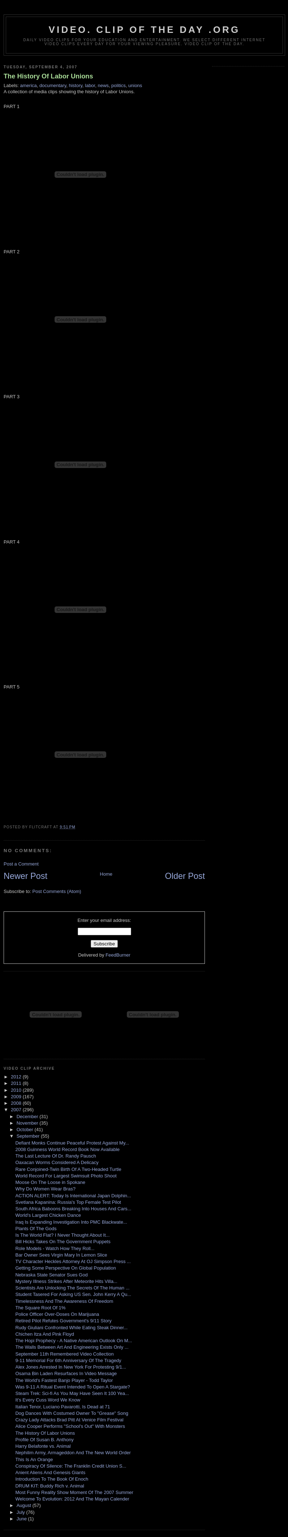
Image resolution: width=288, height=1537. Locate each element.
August (25, 1505)
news (103, 85)
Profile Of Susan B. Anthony (44, 1439)
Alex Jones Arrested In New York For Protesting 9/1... (70, 1367)
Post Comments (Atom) (57, 891)
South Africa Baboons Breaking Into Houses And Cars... (73, 1208)
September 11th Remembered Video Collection (64, 1354)
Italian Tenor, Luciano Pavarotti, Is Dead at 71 (62, 1406)
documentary (52, 85)
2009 (17, 1096)
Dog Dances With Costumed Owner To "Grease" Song (71, 1413)
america (28, 85)
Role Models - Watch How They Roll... (54, 1248)
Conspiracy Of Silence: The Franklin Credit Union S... (70, 1466)
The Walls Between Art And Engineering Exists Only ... (71, 1347)
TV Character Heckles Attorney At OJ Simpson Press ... (72, 1261)
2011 (17, 1083)
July (21, 1512)
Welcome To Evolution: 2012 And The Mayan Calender (72, 1499)
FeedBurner (118, 955)
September (29, 1136)
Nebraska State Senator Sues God (51, 1275)
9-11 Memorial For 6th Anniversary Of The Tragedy (68, 1360)
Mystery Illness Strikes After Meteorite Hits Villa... (66, 1281)
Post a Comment (21, 864)
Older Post (185, 876)
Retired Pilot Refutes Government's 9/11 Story (63, 1320)
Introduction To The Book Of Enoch (51, 1479)
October (26, 1129)
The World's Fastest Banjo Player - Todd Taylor (64, 1380)
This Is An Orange (34, 1459)
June (22, 1518)
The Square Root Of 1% (40, 1307)
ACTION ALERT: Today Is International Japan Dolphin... (73, 1195)
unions (135, 85)
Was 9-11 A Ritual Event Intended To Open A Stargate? (72, 1387)
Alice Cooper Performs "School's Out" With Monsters (70, 1426)
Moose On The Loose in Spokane (50, 1182)
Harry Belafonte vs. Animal (42, 1446)
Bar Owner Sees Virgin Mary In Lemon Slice (61, 1255)
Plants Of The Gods (35, 1228)
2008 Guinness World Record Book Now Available (67, 1149)
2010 (17, 1090)
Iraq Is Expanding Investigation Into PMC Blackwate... (71, 1222)
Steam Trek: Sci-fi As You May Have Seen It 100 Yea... (72, 1393)
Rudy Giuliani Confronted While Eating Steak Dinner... (71, 1327)
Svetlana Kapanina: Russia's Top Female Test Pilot (68, 1202)
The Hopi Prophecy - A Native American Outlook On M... (73, 1340)
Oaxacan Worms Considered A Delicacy (56, 1162)
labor (90, 85)
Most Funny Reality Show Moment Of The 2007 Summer (74, 1492)
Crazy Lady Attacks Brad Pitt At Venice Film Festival (69, 1419)
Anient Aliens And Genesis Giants (50, 1472)
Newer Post (25, 876)
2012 (17, 1076)
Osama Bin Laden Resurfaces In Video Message (66, 1373)
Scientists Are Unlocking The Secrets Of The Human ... (72, 1288)
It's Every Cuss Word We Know (47, 1400)
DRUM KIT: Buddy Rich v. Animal (49, 1486)
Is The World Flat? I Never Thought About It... (62, 1235)
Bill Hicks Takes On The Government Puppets (62, 1241)
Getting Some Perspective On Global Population (65, 1268)
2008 (17, 1103)
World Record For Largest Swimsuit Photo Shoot (65, 1175)
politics (118, 85)
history (75, 85)
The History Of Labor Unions (48, 76)
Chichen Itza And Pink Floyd (44, 1334)
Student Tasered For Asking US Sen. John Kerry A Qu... (73, 1294)
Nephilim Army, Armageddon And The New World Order (72, 1452)
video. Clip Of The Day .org (144, 29)
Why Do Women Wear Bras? (45, 1189)
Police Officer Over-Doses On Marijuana (57, 1314)
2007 (17, 1109)
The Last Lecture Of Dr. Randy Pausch (55, 1156)
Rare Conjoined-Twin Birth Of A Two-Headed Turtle (68, 1169)
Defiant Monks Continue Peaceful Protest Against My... (72, 1143)
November (28, 1123)
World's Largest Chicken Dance (48, 1215)
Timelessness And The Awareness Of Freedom (64, 1301)
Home (106, 874)
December (28, 1116)
